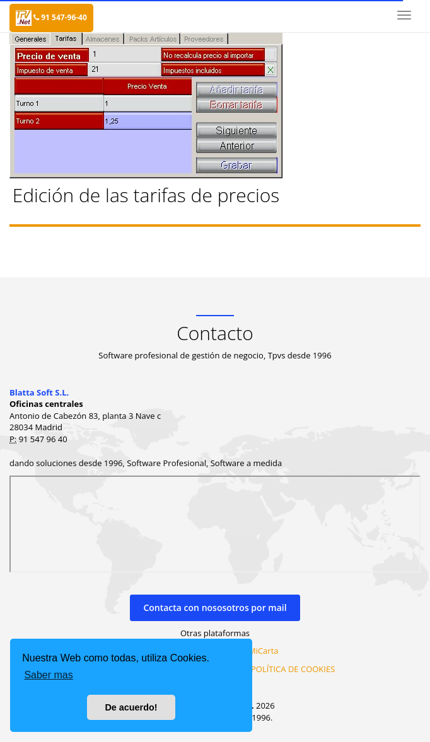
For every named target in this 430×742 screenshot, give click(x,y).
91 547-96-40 (60, 17)
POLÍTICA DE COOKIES (293, 669)
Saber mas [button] (48, 675)
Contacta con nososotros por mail (214, 608)
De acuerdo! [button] (131, 707)
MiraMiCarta (254, 650)
